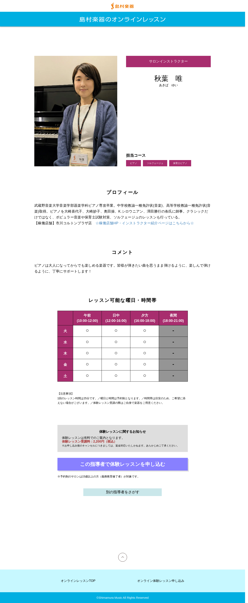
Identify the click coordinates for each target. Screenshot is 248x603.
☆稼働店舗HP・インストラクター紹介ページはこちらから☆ (144, 223)
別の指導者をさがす (122, 492)
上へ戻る (122, 554)
